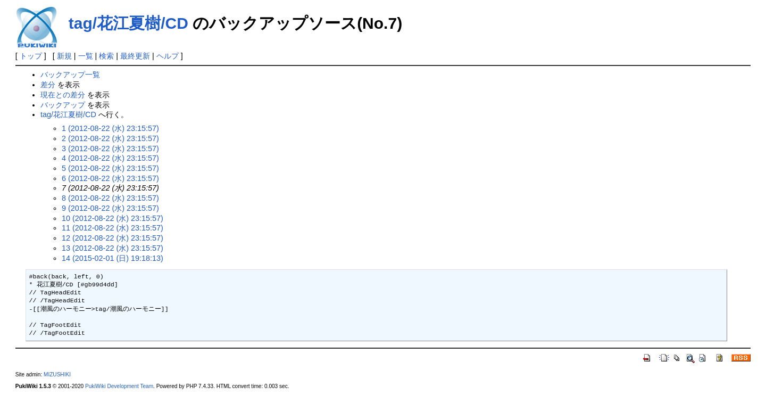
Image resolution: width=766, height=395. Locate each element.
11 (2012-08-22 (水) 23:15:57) (112, 228)
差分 (47, 84)
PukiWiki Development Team (119, 386)
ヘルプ (167, 56)
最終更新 (135, 56)
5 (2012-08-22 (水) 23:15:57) (110, 168)
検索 (106, 56)
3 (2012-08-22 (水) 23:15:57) (110, 148)
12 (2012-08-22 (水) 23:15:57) (112, 238)
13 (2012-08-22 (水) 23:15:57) (112, 248)
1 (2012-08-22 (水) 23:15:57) (110, 128)
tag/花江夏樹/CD (128, 23)
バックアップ (62, 105)
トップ (31, 56)
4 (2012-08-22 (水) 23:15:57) (110, 158)
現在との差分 (62, 94)
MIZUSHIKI (57, 374)
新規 (64, 56)
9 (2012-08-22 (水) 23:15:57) (110, 208)
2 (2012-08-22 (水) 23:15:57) (110, 138)
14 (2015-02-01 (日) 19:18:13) (112, 258)
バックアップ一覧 (70, 74)
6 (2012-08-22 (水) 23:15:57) (110, 178)
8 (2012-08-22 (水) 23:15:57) (110, 198)
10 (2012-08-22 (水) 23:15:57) (112, 218)
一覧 (85, 56)
